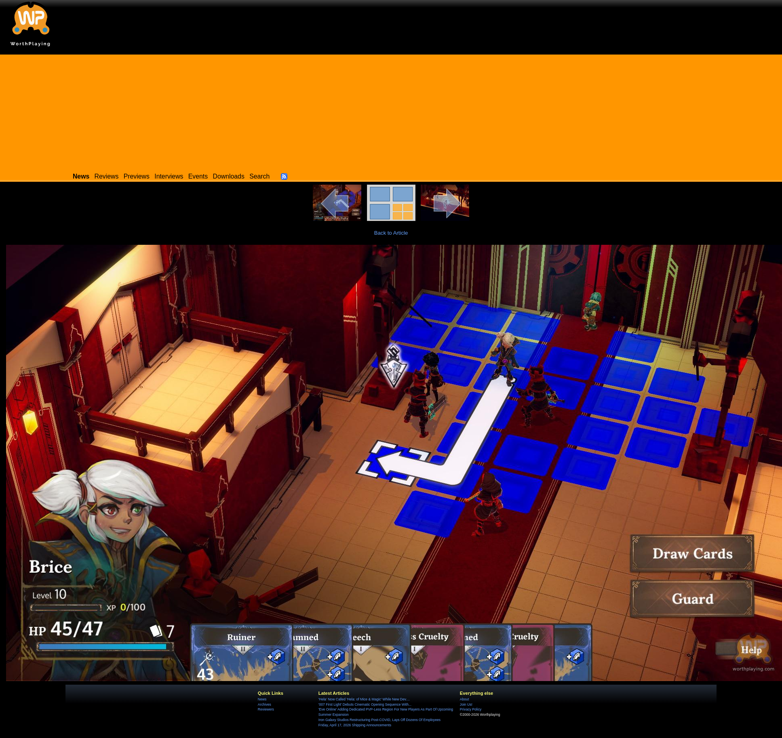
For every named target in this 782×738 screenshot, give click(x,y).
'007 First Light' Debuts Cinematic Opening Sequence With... (364, 704)
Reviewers (266, 709)
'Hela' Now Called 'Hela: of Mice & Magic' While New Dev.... (364, 699)
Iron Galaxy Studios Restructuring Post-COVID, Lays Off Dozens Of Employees (379, 720)
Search (259, 176)
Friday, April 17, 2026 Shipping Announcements (354, 725)
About (464, 699)
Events (198, 176)
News (262, 699)
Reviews (107, 176)
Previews (137, 176)
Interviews (168, 176)
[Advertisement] (391, 111)
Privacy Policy (470, 709)
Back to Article (391, 233)
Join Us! (466, 704)
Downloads (229, 176)
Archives (264, 704)
